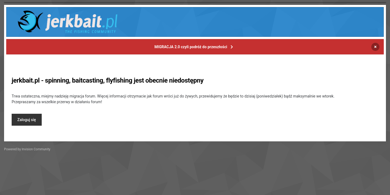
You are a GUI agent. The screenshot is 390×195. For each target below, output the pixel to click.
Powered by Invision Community (27, 149)
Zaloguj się (26, 120)
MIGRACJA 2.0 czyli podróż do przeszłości (190, 47)
